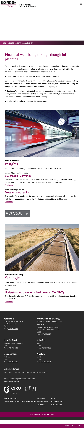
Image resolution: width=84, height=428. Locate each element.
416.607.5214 (46, 362)
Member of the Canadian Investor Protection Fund (20, 401)
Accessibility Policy (57, 401)
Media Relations (56, 405)
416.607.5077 (46, 334)
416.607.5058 (13, 329)
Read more (9, 185)
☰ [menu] (81, 3)
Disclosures (41, 398)
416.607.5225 (13, 348)
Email (6, 326)
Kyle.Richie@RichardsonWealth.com (22, 379)
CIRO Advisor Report (11, 398)
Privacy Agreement (43, 401)
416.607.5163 (13, 362)
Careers (53, 398)
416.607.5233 (46, 348)
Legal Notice (41, 405)
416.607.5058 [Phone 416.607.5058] (75, 426)
